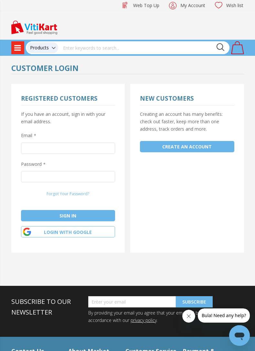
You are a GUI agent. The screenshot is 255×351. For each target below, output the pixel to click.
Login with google (68, 232)
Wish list (234, 5)
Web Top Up (146, 5)
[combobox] (143, 47)
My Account (192, 5)
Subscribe (194, 302)
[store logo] (34, 27)
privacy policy (143, 320)
